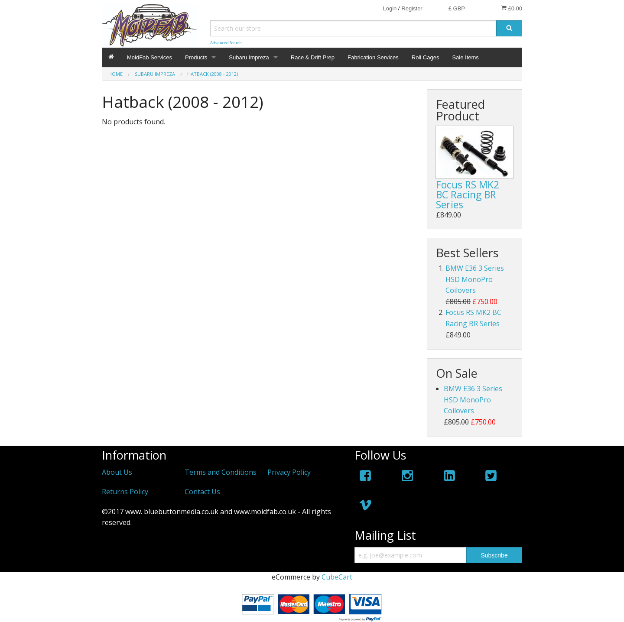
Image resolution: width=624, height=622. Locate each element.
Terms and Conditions (221, 472)
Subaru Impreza (249, 57)
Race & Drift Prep (313, 57)
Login (389, 8)
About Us (117, 472)
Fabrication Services (373, 57)
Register (411, 8)
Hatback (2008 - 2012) (212, 74)
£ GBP (456, 8)
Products (196, 57)
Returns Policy (125, 491)
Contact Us (202, 491)
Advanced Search (226, 42)
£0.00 (511, 8)
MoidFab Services (149, 57)
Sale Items (465, 57)
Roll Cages (425, 57)
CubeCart (337, 577)
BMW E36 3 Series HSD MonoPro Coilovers (474, 279)
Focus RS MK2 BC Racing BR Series (467, 194)
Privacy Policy (289, 472)
